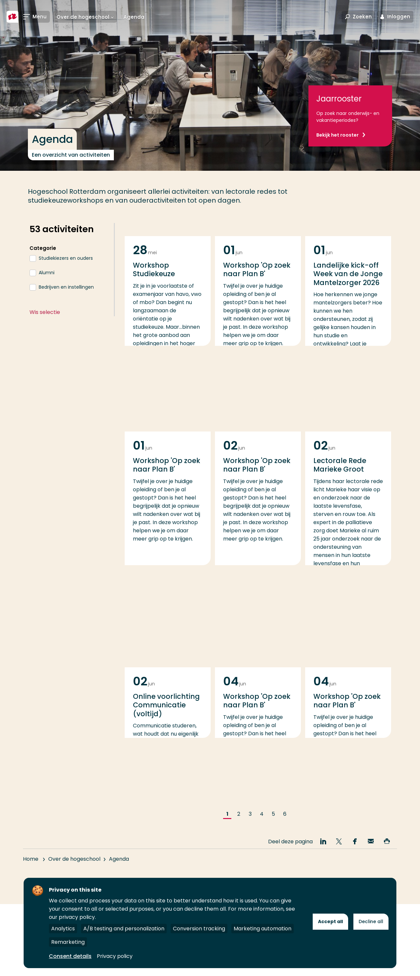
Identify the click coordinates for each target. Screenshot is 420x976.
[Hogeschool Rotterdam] (12, 17)
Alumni (46, 272)
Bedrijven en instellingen (66, 287)
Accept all (330, 921)
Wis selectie (45, 312)
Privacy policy (115, 956)
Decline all (371, 921)
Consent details (70, 956)
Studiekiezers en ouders (66, 258)
